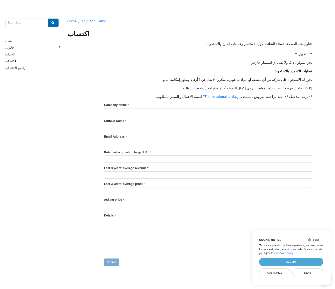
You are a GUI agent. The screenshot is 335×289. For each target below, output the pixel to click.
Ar (83, 21)
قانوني (9, 47)
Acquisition (98, 21)
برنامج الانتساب (15, 68)
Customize (274, 272)
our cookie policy (283, 253)
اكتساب (10, 61)
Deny (307, 272)
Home (71, 21)
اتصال (9, 41)
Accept (291, 261)
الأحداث (10, 54)
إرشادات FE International (221, 97)
